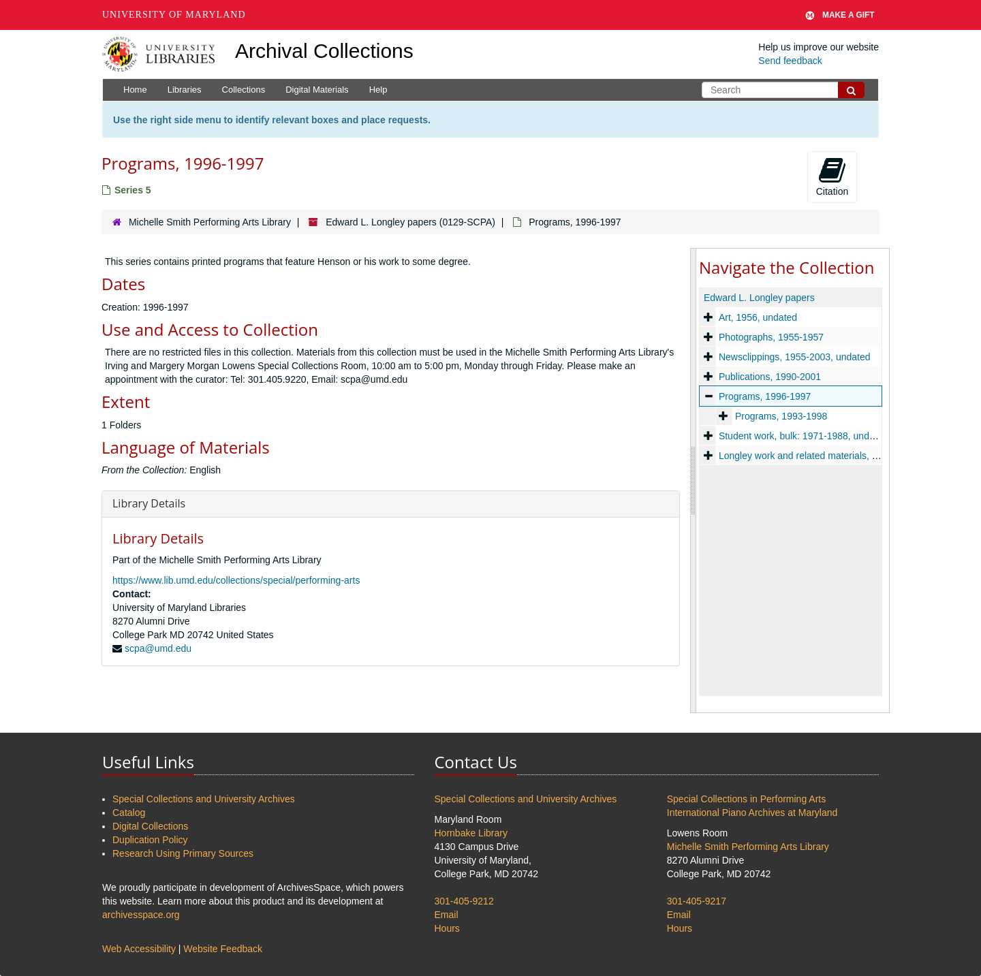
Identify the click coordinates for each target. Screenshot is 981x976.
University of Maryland (174, 15)
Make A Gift (840, 15)
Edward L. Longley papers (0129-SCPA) (410, 222)
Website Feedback (222, 948)
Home (135, 89)
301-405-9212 (464, 901)
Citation (832, 176)
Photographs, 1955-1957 (771, 337)
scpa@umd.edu (158, 648)
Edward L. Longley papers (759, 297)
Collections (244, 89)
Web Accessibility (139, 948)
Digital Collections (150, 826)
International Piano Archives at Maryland (752, 812)
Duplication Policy (150, 839)
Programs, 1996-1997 (765, 396)
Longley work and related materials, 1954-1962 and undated (846, 455)
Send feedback (790, 60)
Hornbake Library (471, 833)
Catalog (128, 812)
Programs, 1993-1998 (781, 416)
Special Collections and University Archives (203, 798)
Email (446, 914)
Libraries (185, 89)
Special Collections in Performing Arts (746, 798)
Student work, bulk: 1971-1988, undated (803, 435)
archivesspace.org (141, 914)
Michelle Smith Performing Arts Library (210, 222)
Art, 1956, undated (758, 317)
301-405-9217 (696, 901)
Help (378, 89)
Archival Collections (324, 51)
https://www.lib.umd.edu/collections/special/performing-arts (236, 580)
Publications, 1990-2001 (770, 376)
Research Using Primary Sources (182, 853)
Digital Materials (316, 89)
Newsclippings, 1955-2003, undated (795, 356)
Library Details (148, 503)
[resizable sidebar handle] (693, 480)
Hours (447, 928)
